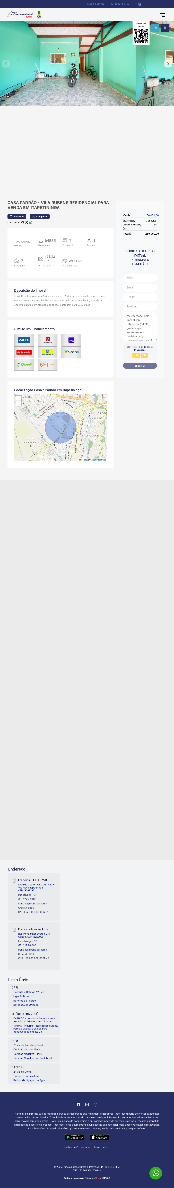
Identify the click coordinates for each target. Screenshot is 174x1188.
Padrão (28, 202)
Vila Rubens (54, 202)
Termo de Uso (101, 1147)
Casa (13, 202)
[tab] (155, 28)
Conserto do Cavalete (26, 1076)
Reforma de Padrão (24, 1000)
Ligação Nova (21, 996)
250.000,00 (152, 215)
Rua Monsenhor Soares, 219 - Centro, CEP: (35, 935)
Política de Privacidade (77, 1147)
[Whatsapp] (95, 1104)
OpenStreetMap (98, 460)
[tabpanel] (87, 63)
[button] (139, 4)
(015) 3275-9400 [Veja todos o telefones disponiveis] (120, 3)
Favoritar (17, 216)
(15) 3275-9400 (27, 899)
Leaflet (83, 460)
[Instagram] (87, 1104)
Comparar (39, 216)
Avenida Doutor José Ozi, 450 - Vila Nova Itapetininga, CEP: (36, 887)
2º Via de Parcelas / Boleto (28, 1045)
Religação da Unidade (26, 1004)
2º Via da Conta (22, 1071)
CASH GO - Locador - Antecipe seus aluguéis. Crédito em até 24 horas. (34, 1020)
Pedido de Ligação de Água (29, 1080)
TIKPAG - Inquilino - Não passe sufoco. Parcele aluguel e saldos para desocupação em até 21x (35, 1028)
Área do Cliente (95, 3)
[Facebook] (78, 1104)
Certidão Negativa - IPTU (27, 1053)
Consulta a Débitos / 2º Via (28, 992)
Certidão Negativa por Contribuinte (33, 1058)
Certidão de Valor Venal (26, 1049)
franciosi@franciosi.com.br (33, 903)
